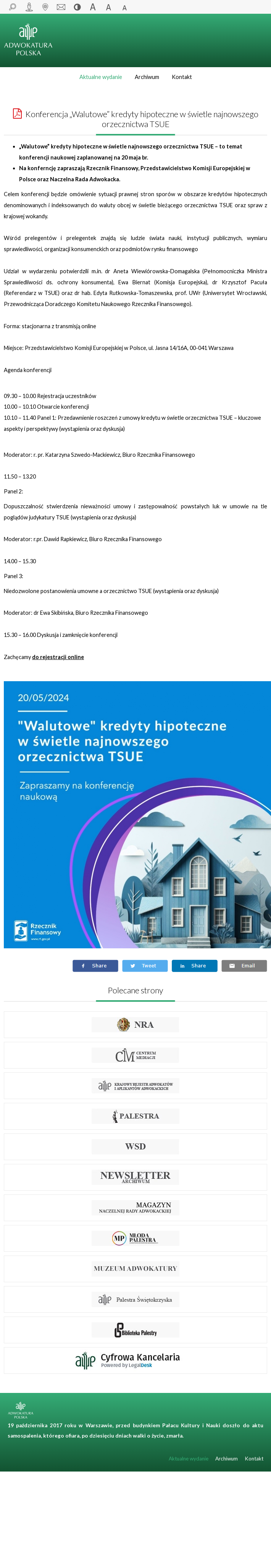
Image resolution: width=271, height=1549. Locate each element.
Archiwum (147, 77)
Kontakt (182, 77)
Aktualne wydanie (100, 77)
